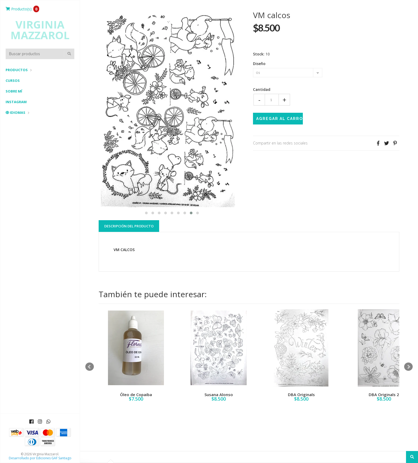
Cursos (13, 80)
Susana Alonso (218, 394)
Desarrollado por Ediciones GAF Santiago (40, 458)
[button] (146, 212)
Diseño (259, 63)
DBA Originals (301, 394)
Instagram (16, 101)
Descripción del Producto (129, 226)
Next (408, 367)
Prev (89, 367)
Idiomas (15, 112)
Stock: (258, 54)
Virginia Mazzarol (40, 30)
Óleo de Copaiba (136, 394)
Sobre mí (14, 91)
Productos (17, 69)
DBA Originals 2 (384, 394)
